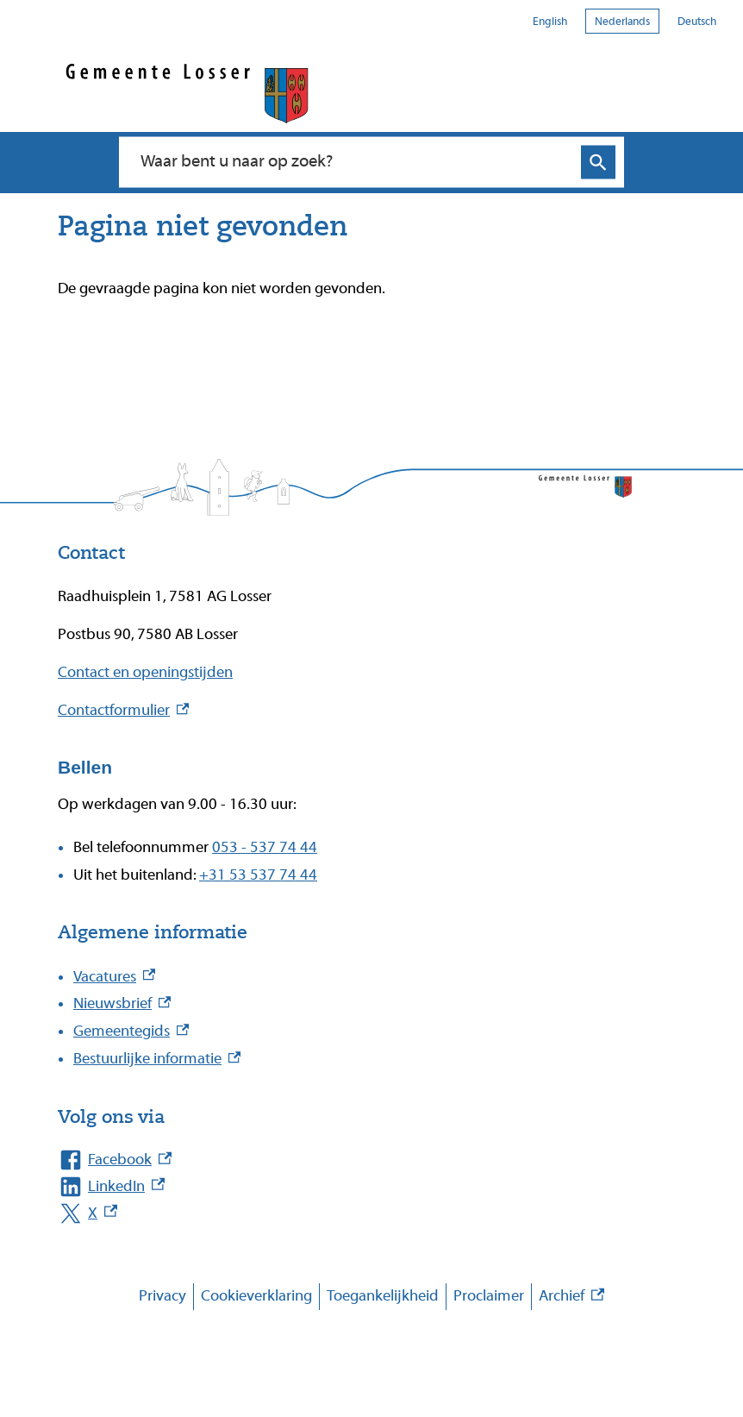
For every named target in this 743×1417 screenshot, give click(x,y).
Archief (571, 1296)
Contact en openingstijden (145, 672)
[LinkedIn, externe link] (354, 1187)
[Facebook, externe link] (354, 1160)
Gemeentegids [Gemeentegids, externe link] (131, 1031)
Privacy (162, 1296)
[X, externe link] (354, 1214)
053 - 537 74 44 (264, 847)
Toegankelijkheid (383, 1296)
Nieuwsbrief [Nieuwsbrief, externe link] (122, 1003)
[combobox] (353, 162)
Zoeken (598, 162)
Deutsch (696, 21)
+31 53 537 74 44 (258, 875)
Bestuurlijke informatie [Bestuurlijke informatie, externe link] (156, 1059)
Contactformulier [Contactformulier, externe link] (123, 710)
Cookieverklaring (256, 1296)
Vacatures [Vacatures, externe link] (114, 977)
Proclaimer (488, 1296)
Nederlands (622, 21)
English (550, 21)
